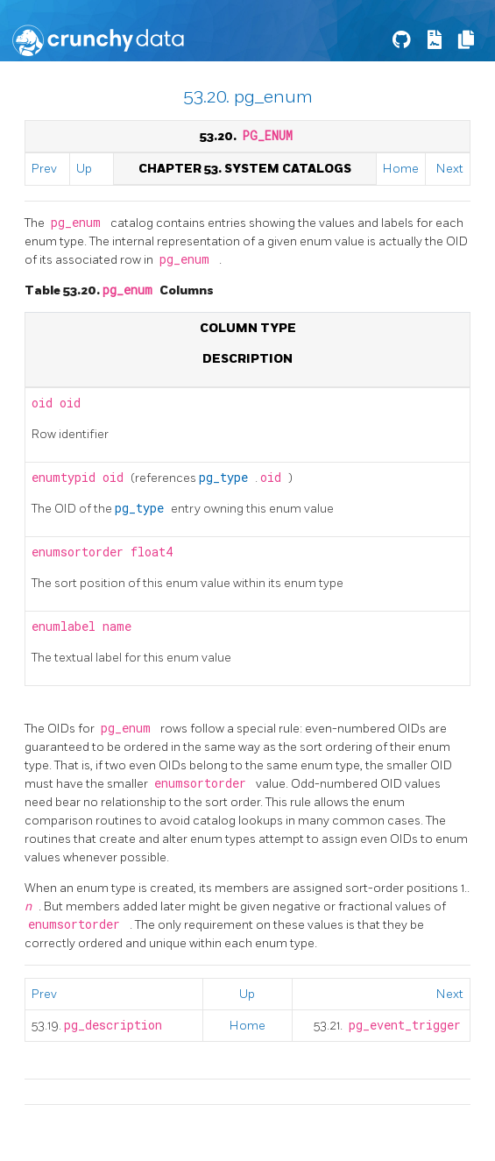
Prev (44, 168)
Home (401, 168)
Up (84, 168)
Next (449, 168)
